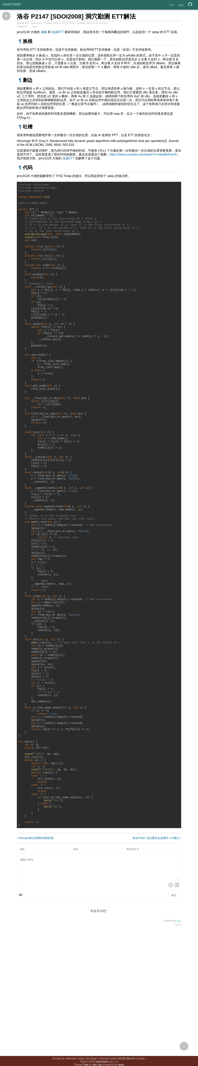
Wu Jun (97, 1060)
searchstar (12, 4)
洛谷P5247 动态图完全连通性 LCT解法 (156, 958)
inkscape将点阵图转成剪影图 (35, 958)
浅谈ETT (58, 32)
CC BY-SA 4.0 (126, 1054)
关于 (171, 5)
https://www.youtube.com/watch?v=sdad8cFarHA (143, 154)
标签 (181, 5)
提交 (173, 1016)
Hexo (121, 1060)
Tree (85, 1060)
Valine (179, 1042)
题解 (44, 32)
